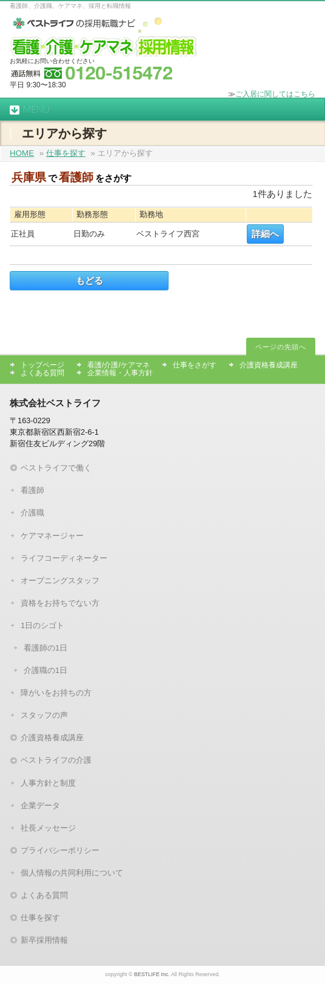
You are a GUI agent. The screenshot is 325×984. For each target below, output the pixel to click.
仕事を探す (65, 153)
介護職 (32, 512)
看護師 (32, 490)
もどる (89, 281)
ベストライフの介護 (56, 760)
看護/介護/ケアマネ (118, 365)
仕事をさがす (194, 365)
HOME (22, 153)
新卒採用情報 (44, 940)
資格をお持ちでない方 (60, 602)
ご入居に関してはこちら (275, 94)
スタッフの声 (44, 715)
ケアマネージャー (52, 535)
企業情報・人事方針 (120, 373)
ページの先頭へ (280, 346)
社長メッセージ (48, 827)
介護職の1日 (45, 670)
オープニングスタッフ (60, 580)
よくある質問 (42, 373)
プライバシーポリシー (60, 850)
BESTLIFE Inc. (152, 974)
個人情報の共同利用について (72, 872)
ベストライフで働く (56, 467)
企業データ (40, 805)
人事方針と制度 (48, 783)
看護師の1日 (45, 647)
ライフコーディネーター (64, 558)
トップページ (42, 365)
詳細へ (265, 234)
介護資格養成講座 (269, 365)
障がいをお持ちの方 (56, 692)
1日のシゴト (42, 625)
